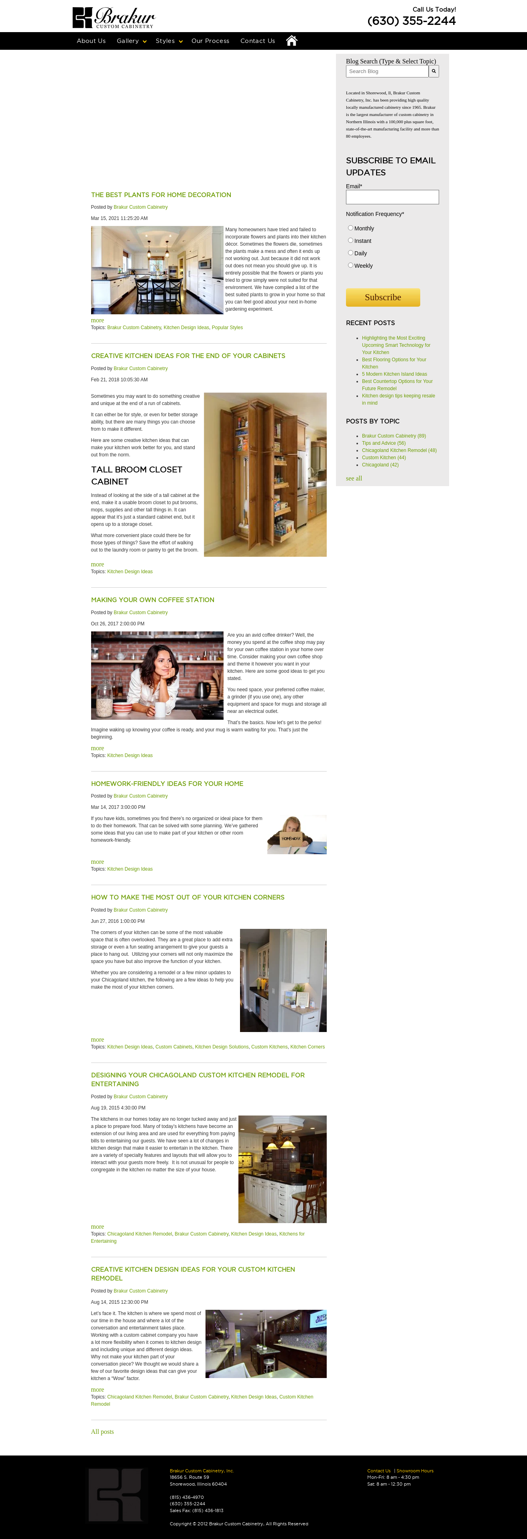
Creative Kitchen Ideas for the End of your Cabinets (188, 355)
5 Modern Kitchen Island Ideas (394, 374)
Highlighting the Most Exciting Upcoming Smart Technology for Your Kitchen (396, 345)
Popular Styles (227, 327)
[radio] (392, 230)
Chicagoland (380, 465)
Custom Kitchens (269, 1047)
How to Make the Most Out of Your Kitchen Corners (188, 897)
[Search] (434, 71)
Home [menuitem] (292, 41)
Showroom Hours (415, 1470)
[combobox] (387, 71)
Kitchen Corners (307, 1047)
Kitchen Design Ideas (186, 327)
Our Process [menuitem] (210, 40)
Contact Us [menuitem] (257, 40)
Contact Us (379, 1470)
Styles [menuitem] (165, 40)
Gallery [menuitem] (128, 40)
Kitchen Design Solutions (221, 1047)
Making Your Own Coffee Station (152, 599)
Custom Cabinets (173, 1047)
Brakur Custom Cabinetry (141, 207)
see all (354, 478)
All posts (102, 1431)
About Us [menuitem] (91, 40)
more (97, 320)
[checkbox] (392, 249)
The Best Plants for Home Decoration (161, 194)
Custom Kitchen (384, 457)
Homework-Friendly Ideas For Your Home (167, 783)
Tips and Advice (384, 443)
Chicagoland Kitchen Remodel (139, 1234)
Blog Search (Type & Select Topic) (391, 61)
